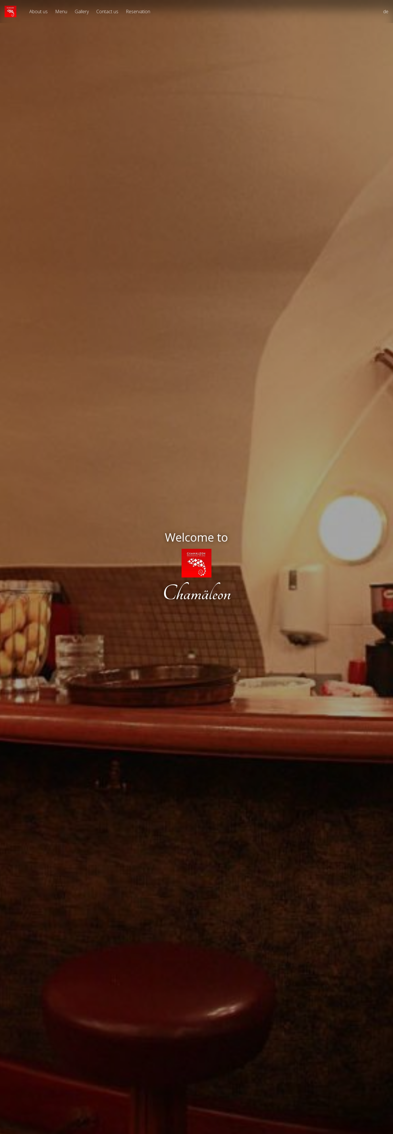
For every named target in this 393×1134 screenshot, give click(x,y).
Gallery (82, 11)
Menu (61, 11)
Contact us (107, 11)
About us (38, 11)
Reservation (138, 11)
